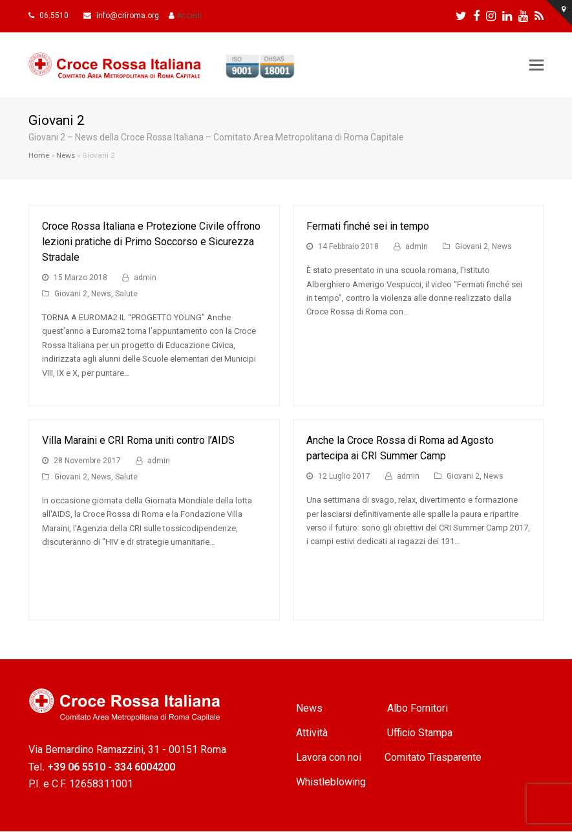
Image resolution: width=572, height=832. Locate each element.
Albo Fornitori (417, 708)
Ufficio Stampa (419, 733)
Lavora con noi (328, 757)
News (65, 155)
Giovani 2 (70, 293)
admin (145, 277)
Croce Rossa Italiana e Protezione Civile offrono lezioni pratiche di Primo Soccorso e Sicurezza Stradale (151, 241)
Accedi (189, 15)
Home (38, 155)
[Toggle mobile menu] (536, 65)
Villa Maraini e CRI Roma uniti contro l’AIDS (138, 440)
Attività (313, 733)
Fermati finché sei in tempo (367, 226)
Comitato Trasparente (433, 757)
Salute (126, 293)
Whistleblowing (331, 782)
